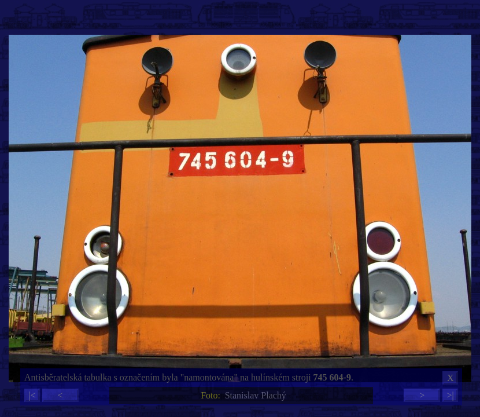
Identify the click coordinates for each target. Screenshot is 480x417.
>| (449, 395)
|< (31, 395)
